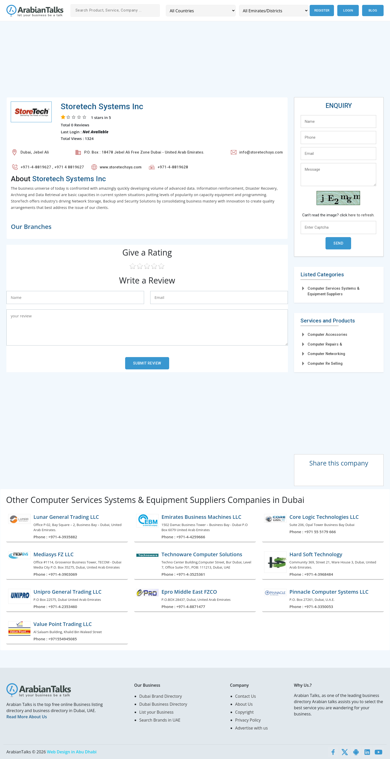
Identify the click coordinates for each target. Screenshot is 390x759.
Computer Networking (326, 354)
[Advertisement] (159, 61)
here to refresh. (361, 215)
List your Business (156, 712)
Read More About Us (26, 717)
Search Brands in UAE (159, 720)
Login (348, 10)
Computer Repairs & (325, 344)
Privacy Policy (248, 720)
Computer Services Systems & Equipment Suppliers (334, 291)
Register (321, 10)
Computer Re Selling (325, 363)
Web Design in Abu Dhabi (71, 752)
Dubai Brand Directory (160, 696)
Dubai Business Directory (163, 704)
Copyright (244, 712)
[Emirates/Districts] (273, 10)
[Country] (200, 10)
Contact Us (245, 696)
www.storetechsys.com (121, 167)
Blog (373, 10)
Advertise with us (251, 728)
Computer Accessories (327, 334)
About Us (244, 704)
